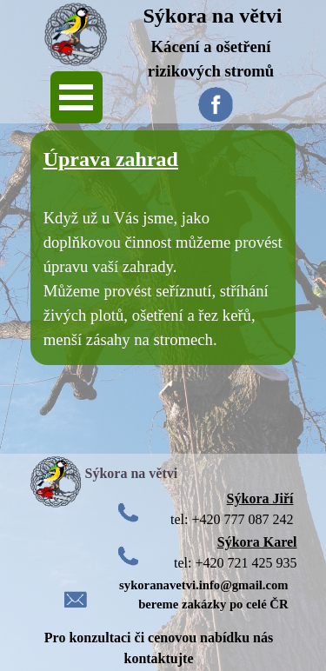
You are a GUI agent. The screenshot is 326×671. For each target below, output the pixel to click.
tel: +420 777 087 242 (231, 519)
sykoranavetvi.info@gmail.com (203, 585)
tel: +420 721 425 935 (235, 562)
